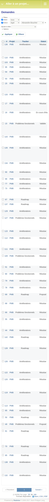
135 (6, 148)
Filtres (5, 17)
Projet (12, 41)
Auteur (5, 22)
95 (6, 67)
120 (6, 379)
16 (6, 112)
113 (6, 406)
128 (6, 348)
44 (6, 330)
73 (6, 188)
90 (6, 172)
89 (6, 179)
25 (6, 83)
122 (6, 372)
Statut (5, 19)
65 (6, 455)
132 (6, 475)
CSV (41, 496)
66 (6, 312)
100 (35, 495)
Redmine (16, 500)
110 (6, 58)
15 (6, 124)
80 (6, 274)
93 (6, 79)
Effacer (21, 34)
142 (6, 337)
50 (6, 417)
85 (6, 410)
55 (6, 319)
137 (6, 204)
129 (6, 211)
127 (6, 218)
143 (6, 137)
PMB (11, 44)
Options (5, 29)
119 (6, 392)
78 (6, 288)
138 (6, 462)
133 (6, 94)
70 (6, 446)
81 (6, 431)
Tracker (25, 41)
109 (6, 256)
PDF (46, 496)
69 (6, 294)
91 (6, 267)
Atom (36, 496)
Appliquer (8, 34)
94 (6, 72)
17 (6, 103)
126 (6, 361)
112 (6, 238)
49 (6, 424)
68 (6, 303)
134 (6, 163)
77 (6, 184)
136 (6, 44)
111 (6, 249)
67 (6, 199)
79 (6, 281)
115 (6, 231)
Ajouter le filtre (6, 26)
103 (6, 62)
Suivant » (38, 490)
